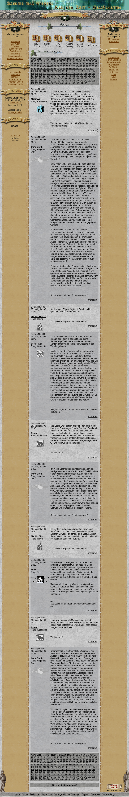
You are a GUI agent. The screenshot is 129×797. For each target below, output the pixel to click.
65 (52, 66)
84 (41, 68)
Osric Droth (36, 147)
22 (61, 61)
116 (89, 71)
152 (40, 78)
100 (87, 68)
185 (44, 83)
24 (67, 61)
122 (49, 73)
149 (93, 76)
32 (90, 61)
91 (61, 68)
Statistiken (95, 794)
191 (69, 83)
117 (93, 71)
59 (35, 66)
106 (49, 71)
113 (77, 71)
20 (55, 61)
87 (49, 68)
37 (38, 64)
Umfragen (114, 69)
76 (84, 66)
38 (41, 64)
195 (85, 83)
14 (38, 61)
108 (57, 71)
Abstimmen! (15, 102)
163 (85, 78)
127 (69, 73)
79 (93, 66)
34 (95, 61)
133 (93, 73)
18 (49, 61)
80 (95, 66)
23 (64, 61)
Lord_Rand (36, 344)
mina (33, 570)
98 (81, 68)
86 (46, 68)
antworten (92, 130)
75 (81, 66)
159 (69, 78)
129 (77, 73)
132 (89, 73)
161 (77, 78)
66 (55, 66)
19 (52, 61)
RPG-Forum (58, 44)
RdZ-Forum (36, 44)
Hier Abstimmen (114, 789)
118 (32, 73)
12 (32, 61)
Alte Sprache (15, 79)
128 (73, 73)
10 (92, 59)
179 (85, 81)
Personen (15, 74)
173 (61, 81)
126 (65, 73)
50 (75, 64)
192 (73, 83)
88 (52, 68)
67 (58, 66)
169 (44, 81)
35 (32, 64)
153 (44, 78)
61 (41, 66)
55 (90, 64)
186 (49, 83)
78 (90, 66)
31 (87, 61)
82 (35, 68)
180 (89, 81)
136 (40, 76)
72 (72, 66)
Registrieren (113, 39)
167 (36, 81)
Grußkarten (114, 67)
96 (75, 68)
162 (81, 78)
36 (35, 64)
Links (113, 74)
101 (91, 68)
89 (55, 68)
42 (52, 64)
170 (49, 81)
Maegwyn (35, 99)
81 (32, 68)
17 (46, 61)
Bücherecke (113, 65)
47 (67, 64)
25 (69, 61)
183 (36, 83)
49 (72, 64)
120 (40, 73)
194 (81, 83)
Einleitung (15, 41)
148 (89, 76)
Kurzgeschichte (15, 56)
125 (61, 73)
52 (81, 64)
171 (53, 81)
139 (53, 76)
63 (46, 66)
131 (85, 73)
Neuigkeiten (113, 57)
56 (93, 64)
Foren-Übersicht (113, 60)
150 (32, 78)
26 (72, 61)
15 (41, 61)
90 (58, 68)
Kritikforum (92, 44)
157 (61, 78)
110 (65, 71)
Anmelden (114, 41)
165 (93, 78)
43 (55, 64)
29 (81, 61)
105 (44, 71)
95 (72, 68)
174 (65, 81)
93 (67, 68)
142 (65, 76)
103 (36, 71)
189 (61, 83)
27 (75, 61)
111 (69, 71)
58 (32, 66)
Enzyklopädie (15, 72)
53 (84, 64)
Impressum (47, 794)
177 (77, 81)
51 (78, 64)
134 (32, 76)
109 (61, 71)
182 (32, 83)
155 (53, 78)
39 (43, 64)
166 (32, 81)
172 (57, 81)
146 (81, 76)
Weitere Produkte (15, 58)
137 (44, 76)
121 (44, 73)
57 (95, 64)
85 (43, 68)
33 (93, 61)
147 (85, 76)
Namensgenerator (15, 84)
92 (64, 68)
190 (65, 83)
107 (53, 71)
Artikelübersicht (114, 62)
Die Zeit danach (66, 59)
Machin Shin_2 (38, 316)
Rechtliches (35, 794)
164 (89, 78)
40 (46, 64)
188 (57, 83)
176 (73, 81)
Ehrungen (75, 794)
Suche (68, 14)
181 (93, 81)
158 (65, 78)
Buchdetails (15, 51)
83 (38, 68)
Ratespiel (114, 72)
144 (73, 76)
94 (69, 68)
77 (87, 66)
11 (95, 59)
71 (69, 66)
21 (58, 61)
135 (36, 76)
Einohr (34, 433)
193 (77, 83)
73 (75, 66)
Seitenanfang (108, 794)
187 (53, 83)
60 (38, 66)
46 (64, 64)
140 (57, 76)
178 (81, 81)
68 (61, 66)
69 (64, 66)
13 (35, 61)
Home (60, 14)
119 (36, 73)
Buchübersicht (15, 49)
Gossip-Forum (80, 44)
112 (73, 71)
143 (69, 76)
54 (87, 64)
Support (85, 794)
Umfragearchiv (15, 112)
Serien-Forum (47, 44)
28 (78, 61)
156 (57, 78)
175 (69, 81)
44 (58, 64)
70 (67, 66)
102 (32, 71)
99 (84, 68)
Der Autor (15, 44)
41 (49, 64)
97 (78, 68)
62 (43, 66)
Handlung (15, 53)
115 (85, 71)
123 (53, 73)
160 (73, 78)
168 (40, 81)
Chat (114, 77)
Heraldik (15, 77)
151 (36, 78)
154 (49, 78)
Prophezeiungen (15, 82)
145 (77, 76)
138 (49, 76)
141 (61, 76)
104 (40, 71)
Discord (114, 79)
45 (61, 64)
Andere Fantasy (69, 44)
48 (69, 64)
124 (57, 73)
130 (81, 73)
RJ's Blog (15, 46)
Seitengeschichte (62, 794)
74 (78, 66)
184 (40, 83)
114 (81, 71)
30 (84, 61)
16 (43, 61)
